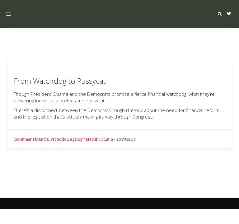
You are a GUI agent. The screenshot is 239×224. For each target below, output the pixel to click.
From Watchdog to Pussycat (59, 81)
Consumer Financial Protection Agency (48, 139)
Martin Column (99, 139)
